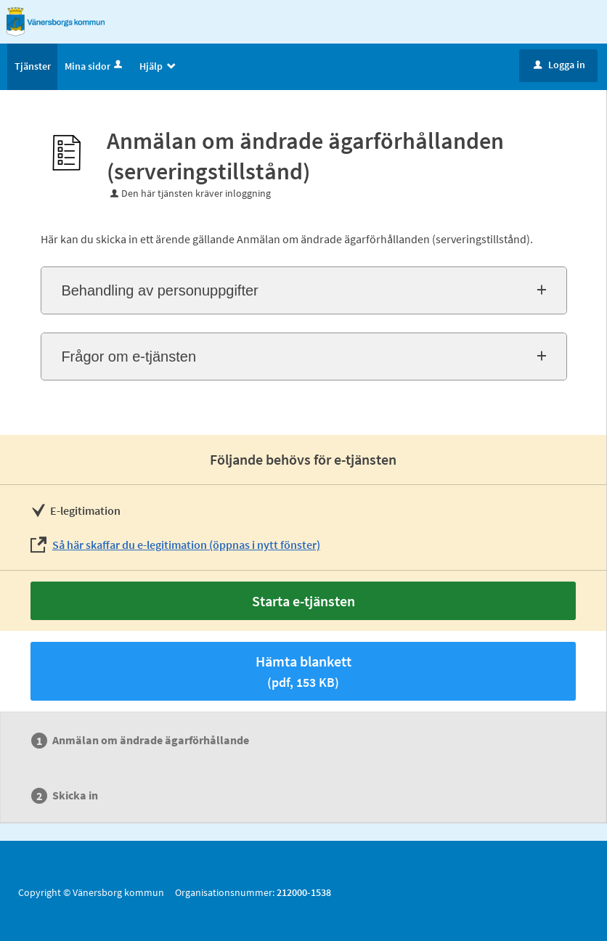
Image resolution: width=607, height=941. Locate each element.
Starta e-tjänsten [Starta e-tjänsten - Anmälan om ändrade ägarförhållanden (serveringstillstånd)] (303, 601)
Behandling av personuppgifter (159, 290)
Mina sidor (95, 66)
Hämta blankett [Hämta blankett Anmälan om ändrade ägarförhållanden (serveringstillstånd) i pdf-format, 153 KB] (303, 671)
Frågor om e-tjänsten (128, 356)
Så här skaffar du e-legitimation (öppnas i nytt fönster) (186, 544)
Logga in (559, 64)
